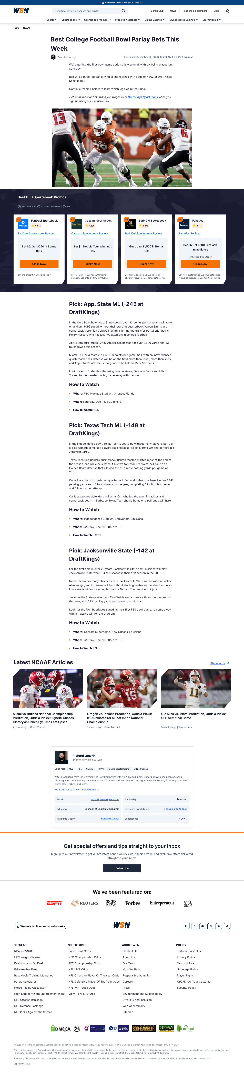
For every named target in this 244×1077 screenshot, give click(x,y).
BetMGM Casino (110, 819)
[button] (215, 198)
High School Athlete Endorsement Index (39, 994)
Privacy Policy (186, 958)
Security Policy (186, 988)
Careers (128, 982)
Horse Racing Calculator (29, 988)
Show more (220, 664)
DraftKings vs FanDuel (28, 964)
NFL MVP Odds (78, 970)
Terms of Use (185, 964)
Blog (216, 10)
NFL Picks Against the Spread (33, 1013)
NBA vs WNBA (23, 952)
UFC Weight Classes (27, 958)
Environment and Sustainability (142, 994)
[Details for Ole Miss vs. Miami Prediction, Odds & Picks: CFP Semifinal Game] (196, 689)
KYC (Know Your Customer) (194, 982)
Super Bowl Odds (79, 952)
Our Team (129, 964)
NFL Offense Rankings (28, 1000)
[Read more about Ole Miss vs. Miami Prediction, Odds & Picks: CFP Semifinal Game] (196, 715)
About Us (129, 958)
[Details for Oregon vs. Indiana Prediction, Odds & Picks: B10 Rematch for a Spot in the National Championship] (122, 689)
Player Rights (185, 976)
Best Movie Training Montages (33, 976)
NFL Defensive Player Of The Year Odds (94, 982)
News (173, 10)
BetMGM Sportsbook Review (143, 234)
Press (126, 988)
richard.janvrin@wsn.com (105, 800)
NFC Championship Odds (84, 958)
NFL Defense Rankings (28, 1006)
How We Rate (131, 970)
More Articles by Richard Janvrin (77, 790)
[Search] (123, 11)
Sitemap (128, 1013)
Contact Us (130, 952)
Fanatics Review (189, 234)
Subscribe (122, 869)
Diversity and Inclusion (137, 1000)
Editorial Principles (189, 952)
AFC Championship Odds (84, 964)
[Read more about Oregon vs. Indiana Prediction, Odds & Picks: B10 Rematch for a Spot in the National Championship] (122, 717)
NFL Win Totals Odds (81, 988)
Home (16, 28)
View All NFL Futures (81, 994)
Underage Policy (187, 970)
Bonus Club (157, 10)
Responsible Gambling (195, 10)
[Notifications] (227, 11)
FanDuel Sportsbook (175, 809)
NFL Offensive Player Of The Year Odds (93, 976)
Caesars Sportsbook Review (89, 234)
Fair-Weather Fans (25, 970)
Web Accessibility (134, 1006)
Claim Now (39, 264)
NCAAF (26, 28)
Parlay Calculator (25, 982)
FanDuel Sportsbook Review (36, 234)
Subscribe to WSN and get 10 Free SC (124, 2)
